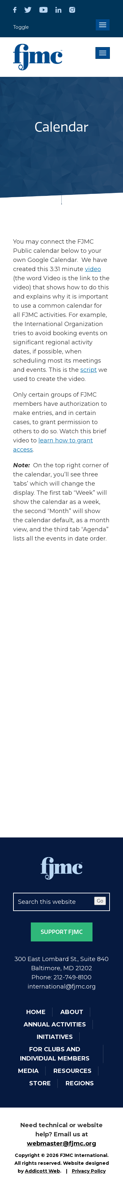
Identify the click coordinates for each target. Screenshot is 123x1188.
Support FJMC (62, 932)
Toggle (21, 27)
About (71, 1012)
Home (36, 1012)
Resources (72, 1071)
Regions (80, 1083)
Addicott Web (42, 1171)
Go (100, 901)
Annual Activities (55, 1024)
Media (28, 1071)
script (88, 369)
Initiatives (55, 1037)
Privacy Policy (89, 1171)
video (93, 269)
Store (40, 1083)
